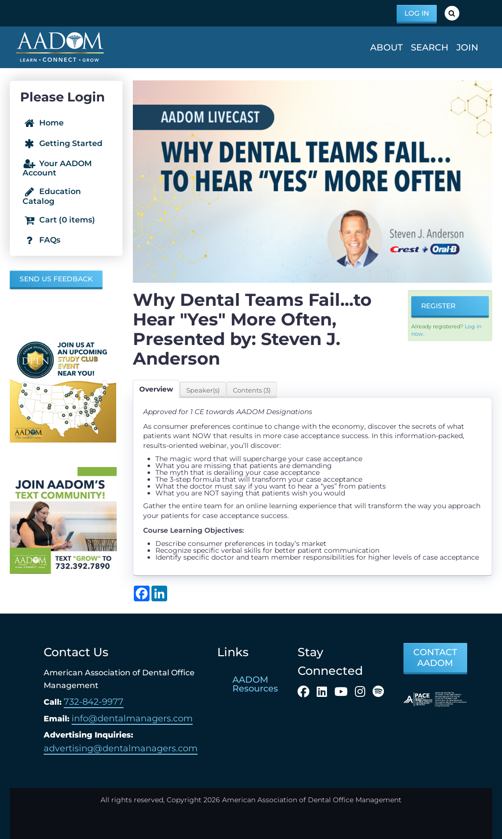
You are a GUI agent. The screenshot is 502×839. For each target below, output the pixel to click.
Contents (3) (252, 390)
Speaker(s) (203, 390)
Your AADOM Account (57, 168)
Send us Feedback (56, 278)
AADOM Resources (255, 684)
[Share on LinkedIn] (159, 593)
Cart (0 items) (59, 220)
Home (43, 123)
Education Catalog (52, 196)
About (386, 47)
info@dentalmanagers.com (132, 718)
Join (467, 47)
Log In (416, 13)
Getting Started (62, 143)
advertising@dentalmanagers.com (121, 748)
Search (430, 47)
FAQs (41, 240)
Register (438, 305)
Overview (156, 389)
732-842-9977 (94, 701)
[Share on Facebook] (142, 593)
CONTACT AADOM (435, 657)
